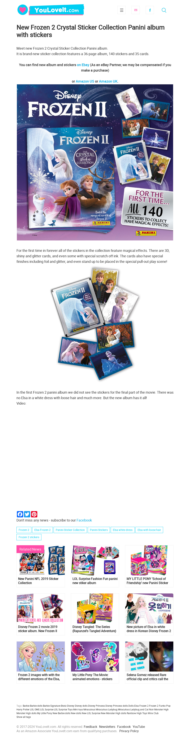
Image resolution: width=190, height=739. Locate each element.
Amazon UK (108, 81)
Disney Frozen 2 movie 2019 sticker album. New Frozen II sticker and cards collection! (37, 629)
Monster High (161, 709)
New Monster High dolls (113, 713)
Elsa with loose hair (149, 530)
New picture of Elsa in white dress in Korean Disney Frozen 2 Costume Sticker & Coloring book (149, 629)
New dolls (76, 713)
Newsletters (107, 726)
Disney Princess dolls (116, 705)
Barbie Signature (51, 705)
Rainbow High (134, 713)
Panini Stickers (99, 530)
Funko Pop (165, 705)
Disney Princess (96, 705)
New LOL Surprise (91, 713)
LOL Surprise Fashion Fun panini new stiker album (95, 581)
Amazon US (85, 81)
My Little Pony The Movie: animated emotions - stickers (92, 677)
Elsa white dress (122, 530)
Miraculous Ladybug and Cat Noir (136, 709)
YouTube (139, 726)
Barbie (26, 705)
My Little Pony (44, 713)
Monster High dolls (26, 713)
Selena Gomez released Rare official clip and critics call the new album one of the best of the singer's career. (147, 677)
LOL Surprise (46, 709)
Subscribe (136, 10)
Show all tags (23, 716)
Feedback (90, 726)
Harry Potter (22, 709)
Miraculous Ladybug (106, 709)
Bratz (64, 705)
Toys (144, 713)
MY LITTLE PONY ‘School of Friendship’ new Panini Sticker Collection (147, 581)
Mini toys (78, 709)
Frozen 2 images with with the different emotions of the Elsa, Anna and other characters (39, 677)
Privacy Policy (129, 731)
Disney (70, 705)
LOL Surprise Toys (63, 709)
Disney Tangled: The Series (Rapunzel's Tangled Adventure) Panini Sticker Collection (94, 629)
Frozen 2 (24, 530)
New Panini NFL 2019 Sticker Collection (38, 581)
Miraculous (89, 709)
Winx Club (153, 713)
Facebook (150, 10)
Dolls (131, 705)
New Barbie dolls (61, 713)
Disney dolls (81, 705)
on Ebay (83, 64)
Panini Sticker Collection (70, 530)
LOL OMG (35, 709)
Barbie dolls (36, 705)
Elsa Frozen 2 (42, 530)
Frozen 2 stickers (29, 537)
